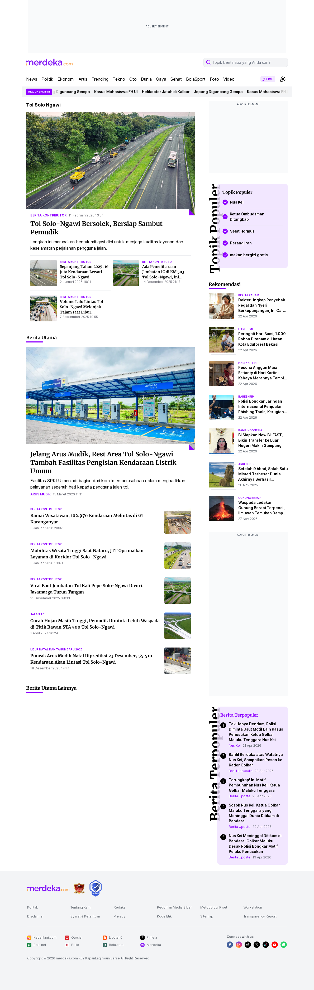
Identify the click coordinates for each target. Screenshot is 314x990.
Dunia (146, 79)
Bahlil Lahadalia (241, 771)
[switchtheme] (282, 79)
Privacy (119, 916)
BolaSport (196, 79)
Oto (133, 79)
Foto (214, 79)
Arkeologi (246, 464)
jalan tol (38, 614)
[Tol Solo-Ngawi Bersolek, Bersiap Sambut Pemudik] (110, 163)
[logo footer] (48, 888)
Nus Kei (235, 745)
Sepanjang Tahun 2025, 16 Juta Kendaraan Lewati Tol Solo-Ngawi (84, 271)
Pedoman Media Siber (174, 907)
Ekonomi (66, 79)
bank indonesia (250, 430)
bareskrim (246, 396)
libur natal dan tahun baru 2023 (56, 649)
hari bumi (245, 329)
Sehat (176, 79)
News (31, 79)
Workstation (253, 907)
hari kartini (247, 362)
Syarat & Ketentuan (85, 916)
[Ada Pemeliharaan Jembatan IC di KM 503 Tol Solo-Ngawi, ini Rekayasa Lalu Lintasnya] (126, 273)
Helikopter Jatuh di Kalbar (169, 91)
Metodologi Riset (213, 907)
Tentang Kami (80, 907)
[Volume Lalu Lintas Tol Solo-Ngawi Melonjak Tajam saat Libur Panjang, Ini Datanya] (43, 308)
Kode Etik (164, 916)
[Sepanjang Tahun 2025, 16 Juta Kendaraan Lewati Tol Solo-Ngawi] (43, 273)
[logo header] (49, 62)
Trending (100, 79)
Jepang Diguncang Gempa (69, 91)
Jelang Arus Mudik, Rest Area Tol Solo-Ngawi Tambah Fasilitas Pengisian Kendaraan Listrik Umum (103, 462)
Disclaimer (35, 916)
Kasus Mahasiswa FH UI (119, 91)
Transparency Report (260, 916)
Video (229, 79)
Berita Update (239, 796)
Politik (47, 79)
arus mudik (40, 494)
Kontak (32, 907)
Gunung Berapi (249, 497)
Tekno (119, 79)
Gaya (161, 79)
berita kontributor (48, 215)
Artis (83, 79)
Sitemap (206, 916)
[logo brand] (79, 888)
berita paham (248, 295)
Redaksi (120, 907)
